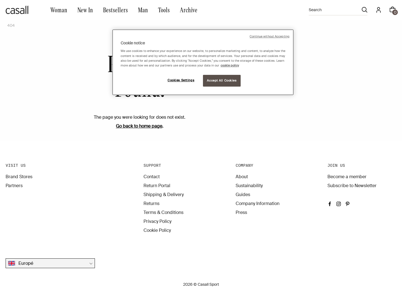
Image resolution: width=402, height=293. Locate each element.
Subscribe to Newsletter (352, 186)
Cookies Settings (181, 80)
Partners (14, 186)
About (242, 177)
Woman (58, 9)
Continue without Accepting (269, 36)
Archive (188, 9)
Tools (164, 9)
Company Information (257, 203)
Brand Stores (19, 177)
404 (11, 25)
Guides (243, 194)
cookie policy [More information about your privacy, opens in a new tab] (230, 65)
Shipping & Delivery (163, 194)
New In (85, 9)
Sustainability (249, 186)
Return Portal (156, 186)
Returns (151, 203)
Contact (151, 177)
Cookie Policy (157, 230)
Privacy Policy (157, 221)
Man (143, 9)
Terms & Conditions (163, 212)
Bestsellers (115, 9)
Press (241, 212)
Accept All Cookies (221, 80)
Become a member (347, 177)
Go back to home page (139, 126)
